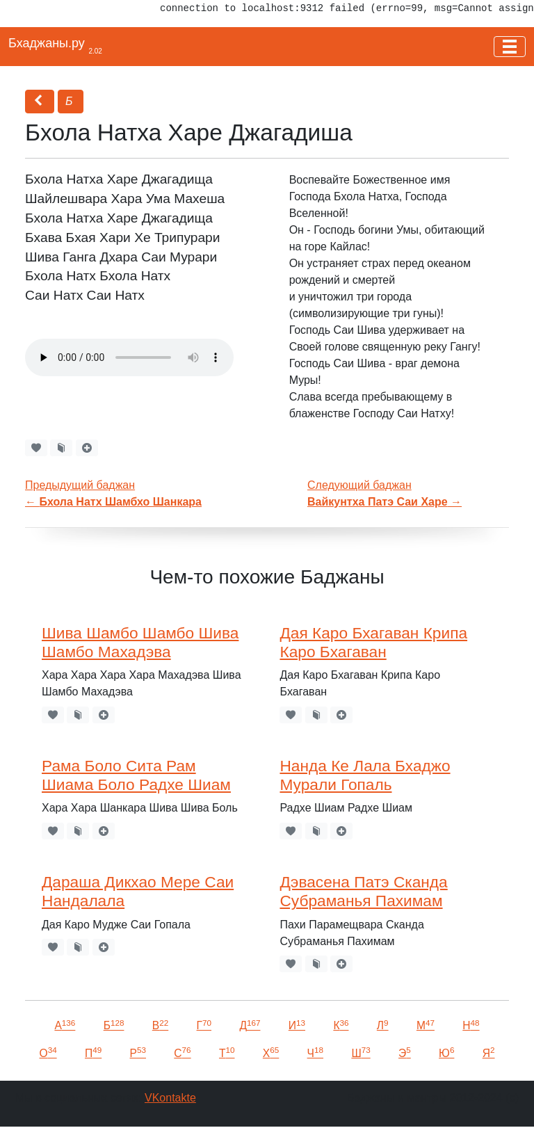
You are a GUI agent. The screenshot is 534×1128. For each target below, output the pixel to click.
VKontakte (170, 1098)
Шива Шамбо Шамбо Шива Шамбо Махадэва (140, 642)
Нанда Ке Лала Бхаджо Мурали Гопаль (365, 775)
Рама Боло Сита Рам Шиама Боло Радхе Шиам (136, 775)
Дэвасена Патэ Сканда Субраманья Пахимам (363, 891)
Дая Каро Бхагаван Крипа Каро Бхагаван (373, 642)
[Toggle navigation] (510, 46)
